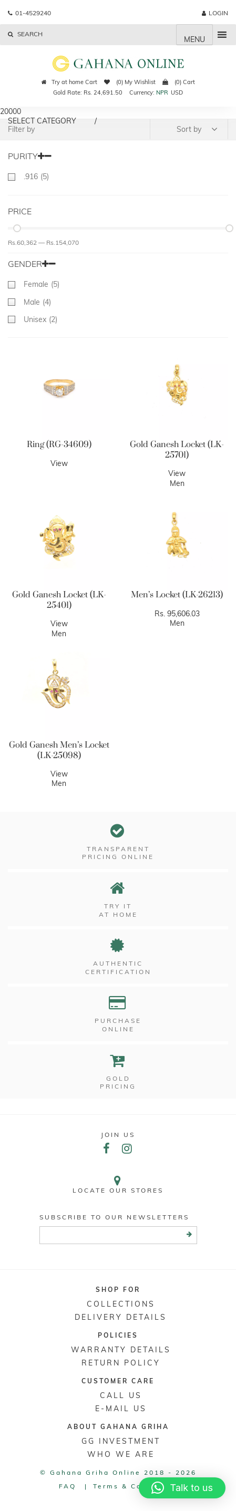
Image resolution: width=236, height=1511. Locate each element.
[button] (182, 1487)
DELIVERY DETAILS (121, 1317)
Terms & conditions (135, 1486)
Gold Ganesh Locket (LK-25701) (177, 449)
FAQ (67, 1486)
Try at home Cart (69, 82)
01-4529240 (29, 13)
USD (177, 92)
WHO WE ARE (121, 1454)
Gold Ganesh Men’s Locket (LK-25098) (59, 750)
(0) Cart (178, 82)
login (215, 13)
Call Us (121, 1395)
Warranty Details (121, 1349)
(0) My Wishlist (130, 82)
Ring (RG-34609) (59, 444)
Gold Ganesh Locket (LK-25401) (59, 599)
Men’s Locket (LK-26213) (177, 594)
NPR (162, 92)
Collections (121, 1304)
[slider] (17, 228)
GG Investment (120, 1441)
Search (25, 34)
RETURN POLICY (120, 1363)
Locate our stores (118, 1184)
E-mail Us (121, 1408)
